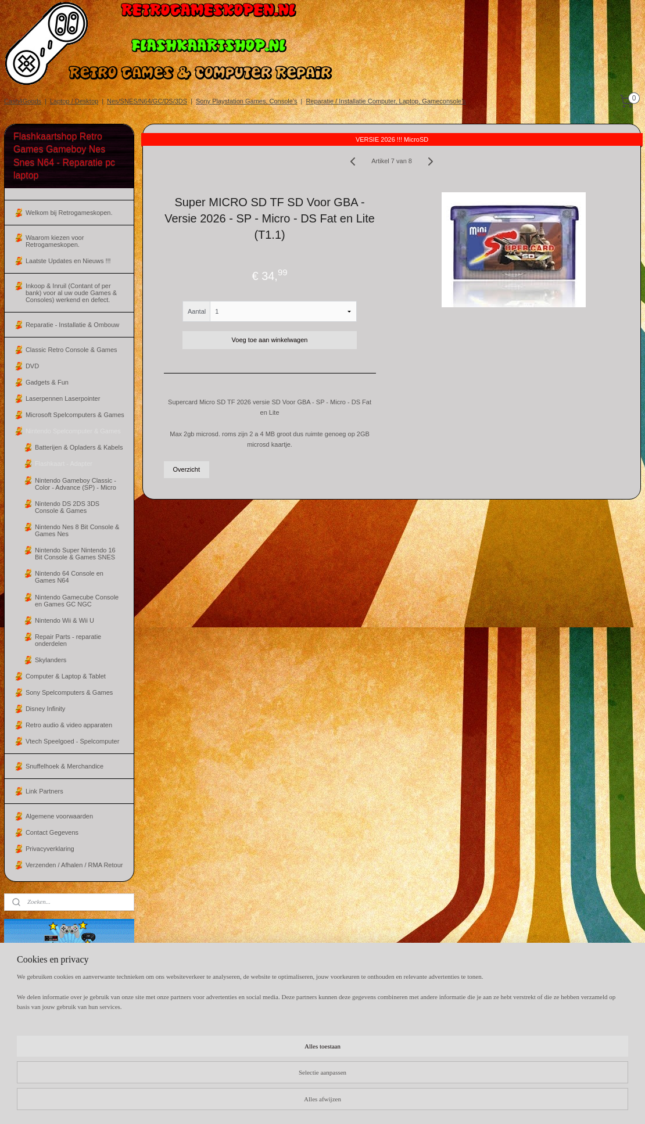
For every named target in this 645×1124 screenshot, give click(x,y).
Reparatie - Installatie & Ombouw (72, 324)
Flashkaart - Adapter (63, 463)
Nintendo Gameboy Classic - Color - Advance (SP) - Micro (75, 484)
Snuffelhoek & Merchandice (64, 766)
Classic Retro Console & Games (71, 349)
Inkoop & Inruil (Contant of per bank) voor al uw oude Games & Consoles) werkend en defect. (71, 292)
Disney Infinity (45, 708)
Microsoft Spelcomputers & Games (75, 414)
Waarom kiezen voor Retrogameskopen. (55, 241)
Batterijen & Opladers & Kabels (79, 447)
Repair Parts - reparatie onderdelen (68, 640)
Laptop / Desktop (74, 101)
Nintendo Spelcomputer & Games (73, 431)
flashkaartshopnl (173, 1002)
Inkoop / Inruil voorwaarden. (430, 1010)
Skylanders (50, 659)
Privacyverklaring (50, 848)
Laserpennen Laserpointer (63, 398)
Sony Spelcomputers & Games (69, 692)
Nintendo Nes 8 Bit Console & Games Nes (77, 530)
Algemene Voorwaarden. (425, 999)
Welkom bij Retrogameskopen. (69, 212)
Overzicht (186, 469)
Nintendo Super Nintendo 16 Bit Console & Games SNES (75, 554)
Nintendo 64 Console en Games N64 (69, 577)
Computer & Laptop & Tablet (66, 676)
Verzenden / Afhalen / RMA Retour (74, 864)
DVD (32, 365)
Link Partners (44, 791)
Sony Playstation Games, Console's (247, 101)
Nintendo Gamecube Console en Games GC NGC (77, 601)
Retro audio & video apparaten (69, 724)
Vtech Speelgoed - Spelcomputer (72, 741)
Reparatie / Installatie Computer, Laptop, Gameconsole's (385, 101)
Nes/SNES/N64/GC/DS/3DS (147, 101)
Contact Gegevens (52, 832)
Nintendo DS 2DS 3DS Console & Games (67, 507)
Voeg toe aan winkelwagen (269, 339)
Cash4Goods (22, 101)
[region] (246, 1082)
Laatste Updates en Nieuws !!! (68, 260)
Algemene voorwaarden (59, 816)
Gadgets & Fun (47, 382)
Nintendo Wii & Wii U (64, 620)
